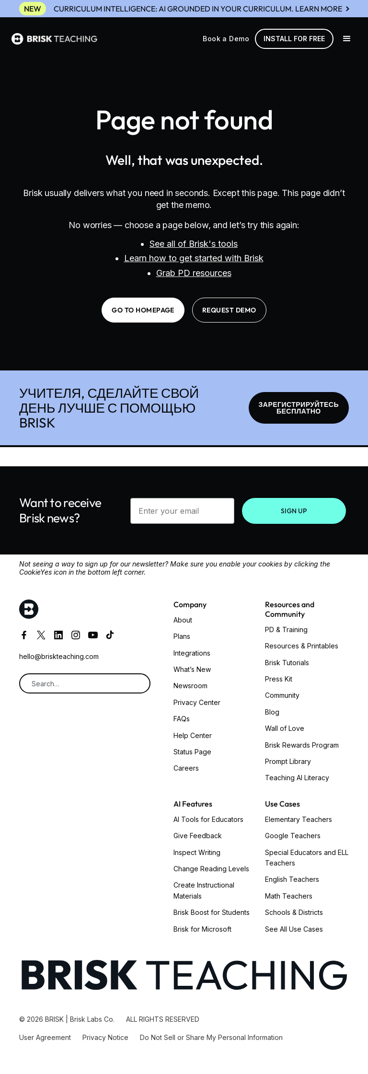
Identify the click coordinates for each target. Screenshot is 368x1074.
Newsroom (190, 685)
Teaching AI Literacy (297, 778)
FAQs (181, 719)
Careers (186, 768)
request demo (229, 310)
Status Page (192, 752)
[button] (346, 38)
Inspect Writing (196, 852)
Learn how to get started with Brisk (194, 258)
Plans (181, 636)
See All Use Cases (294, 929)
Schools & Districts (294, 912)
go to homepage (143, 310)
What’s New (192, 669)
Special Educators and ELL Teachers (306, 857)
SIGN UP (294, 511)
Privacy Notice (105, 1037)
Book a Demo (226, 39)
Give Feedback (197, 835)
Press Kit (278, 679)
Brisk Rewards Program (302, 745)
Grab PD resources (193, 273)
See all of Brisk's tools (194, 244)
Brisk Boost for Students (211, 912)
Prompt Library (288, 761)
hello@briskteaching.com (59, 656)
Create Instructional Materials (203, 890)
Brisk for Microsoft (202, 929)
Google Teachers (293, 835)
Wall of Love (284, 728)
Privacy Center (196, 702)
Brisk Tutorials (287, 662)
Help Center (192, 735)
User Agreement (45, 1037)
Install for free (294, 39)
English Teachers (292, 879)
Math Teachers (288, 896)
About (182, 620)
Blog (272, 712)
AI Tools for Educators (208, 819)
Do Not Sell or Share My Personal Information (211, 1037)
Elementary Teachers (298, 819)
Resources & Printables (301, 646)
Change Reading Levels (211, 869)
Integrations (191, 653)
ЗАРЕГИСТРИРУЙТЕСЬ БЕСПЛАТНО (299, 408)
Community (282, 695)
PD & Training (286, 629)
